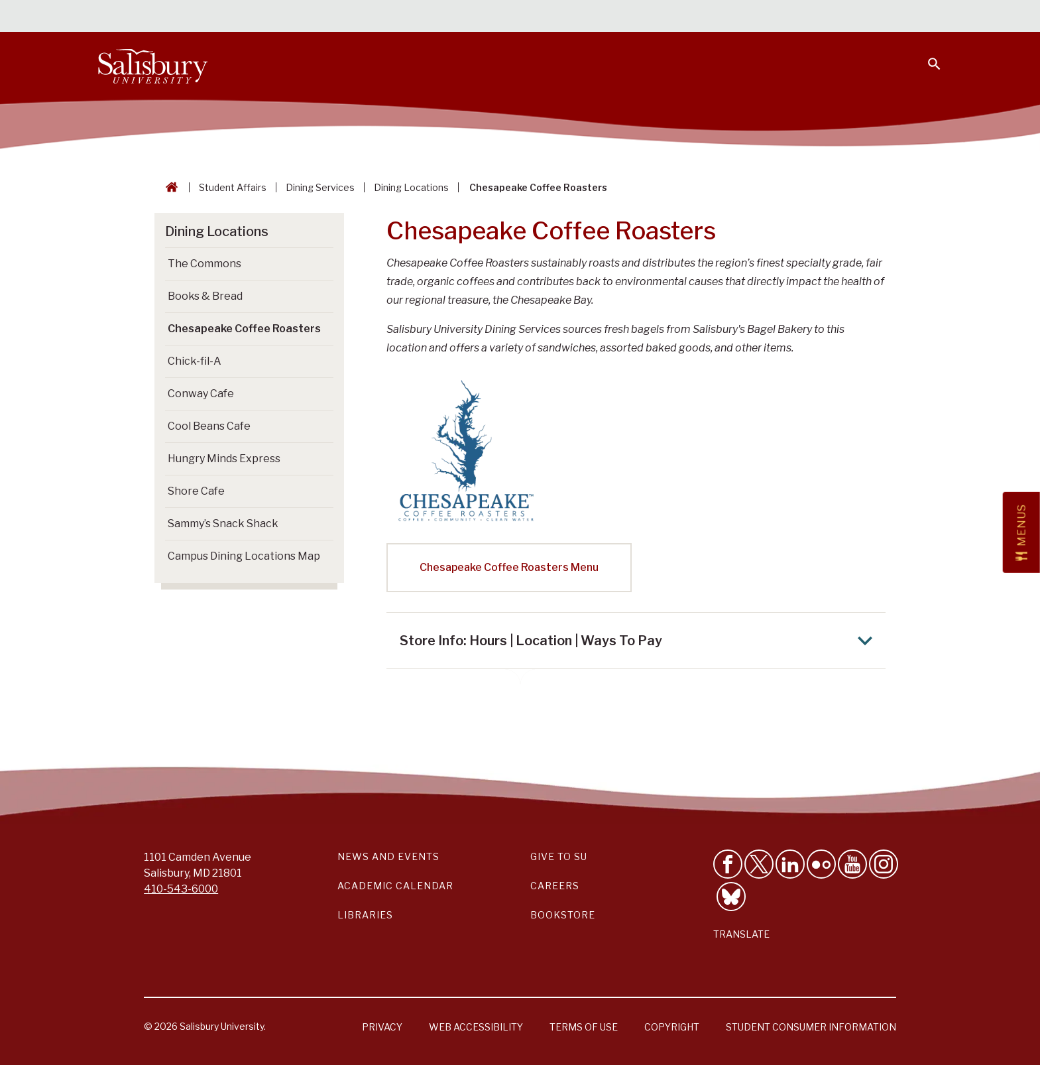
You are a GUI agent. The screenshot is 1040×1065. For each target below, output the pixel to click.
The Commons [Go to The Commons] (204, 263)
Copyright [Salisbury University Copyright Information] (671, 1027)
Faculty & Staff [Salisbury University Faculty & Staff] (718, 17)
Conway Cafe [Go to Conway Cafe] (201, 393)
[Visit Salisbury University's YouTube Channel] (852, 864)
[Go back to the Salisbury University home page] (169, 187)
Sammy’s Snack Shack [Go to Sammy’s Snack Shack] (223, 523)
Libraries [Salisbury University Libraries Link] (365, 914)
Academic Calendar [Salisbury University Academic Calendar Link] (395, 885)
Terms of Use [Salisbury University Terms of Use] (583, 1027)
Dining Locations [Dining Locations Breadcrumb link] (411, 187)
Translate (741, 934)
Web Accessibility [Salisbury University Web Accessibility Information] (476, 1027)
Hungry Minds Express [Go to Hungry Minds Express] (224, 458)
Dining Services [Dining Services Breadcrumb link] (320, 187)
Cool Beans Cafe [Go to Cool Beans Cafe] (209, 426)
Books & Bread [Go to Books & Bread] (205, 296)
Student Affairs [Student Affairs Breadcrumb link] (232, 187)
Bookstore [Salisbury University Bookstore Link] (562, 914)
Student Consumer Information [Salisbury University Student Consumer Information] (811, 1027)
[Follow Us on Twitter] (759, 864)
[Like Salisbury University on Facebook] (727, 864)
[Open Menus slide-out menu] (1021, 532)
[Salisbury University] (153, 63)
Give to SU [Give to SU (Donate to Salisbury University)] (558, 856)
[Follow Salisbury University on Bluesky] (731, 896)
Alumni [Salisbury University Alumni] (851, 17)
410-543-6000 (181, 889)
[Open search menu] (926, 56)
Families (795, 17)
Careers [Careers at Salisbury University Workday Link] (554, 885)
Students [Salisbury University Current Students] (638, 17)
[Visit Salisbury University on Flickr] (821, 864)
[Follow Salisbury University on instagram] (883, 864)
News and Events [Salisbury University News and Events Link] (388, 856)
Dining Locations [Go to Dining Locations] (216, 231)
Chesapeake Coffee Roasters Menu (509, 567)
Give (915, 16)
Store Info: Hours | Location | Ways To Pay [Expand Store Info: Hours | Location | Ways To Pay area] (640, 640)
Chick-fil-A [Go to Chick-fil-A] (194, 361)
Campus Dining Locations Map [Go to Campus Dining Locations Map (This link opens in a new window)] (244, 556)
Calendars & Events (546, 17)
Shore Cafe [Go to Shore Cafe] (196, 491)
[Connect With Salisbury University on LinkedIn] (790, 864)
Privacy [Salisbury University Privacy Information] (382, 1027)
